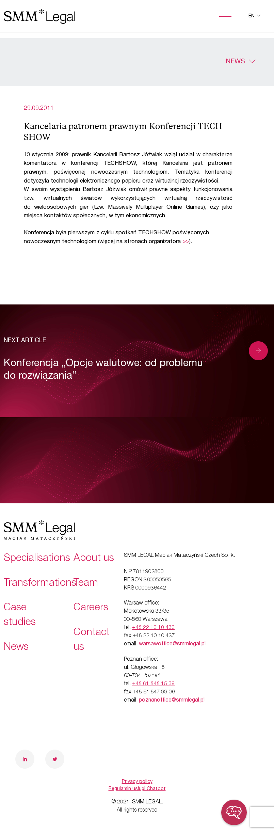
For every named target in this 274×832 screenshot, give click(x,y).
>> (185, 242)
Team (86, 584)
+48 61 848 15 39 (153, 684)
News (235, 62)
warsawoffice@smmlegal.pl (172, 644)
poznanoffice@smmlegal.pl (172, 700)
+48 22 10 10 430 (153, 628)
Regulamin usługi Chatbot (137, 789)
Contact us (92, 640)
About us (94, 559)
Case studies (20, 615)
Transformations (40, 584)
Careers (91, 608)
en (252, 16)
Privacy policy (137, 782)
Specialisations (37, 559)
